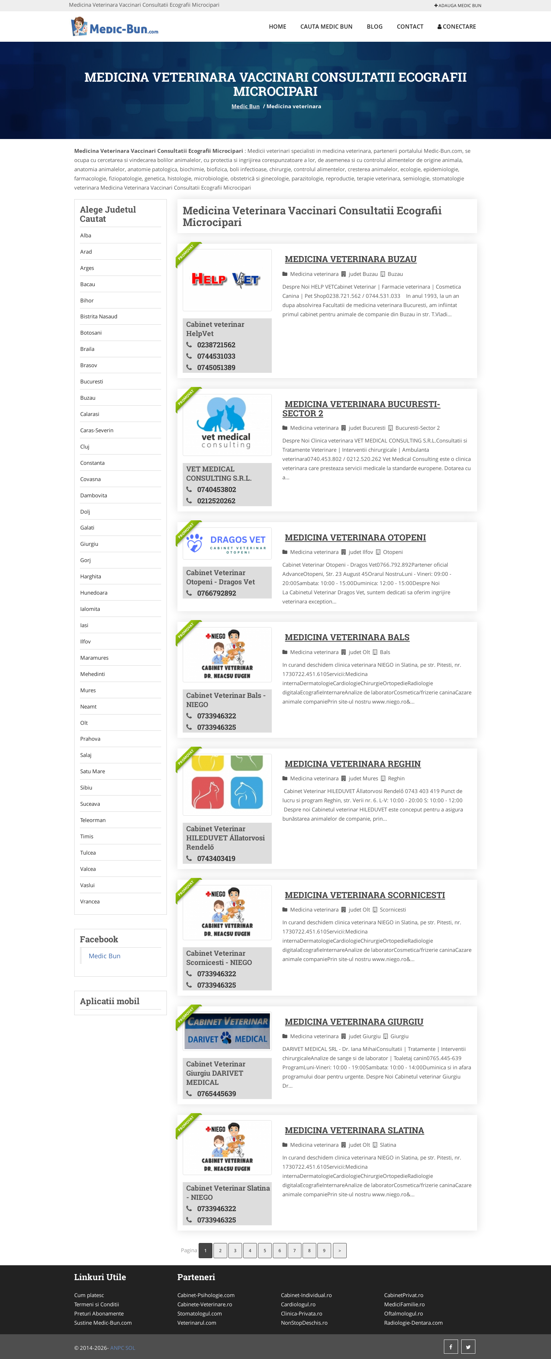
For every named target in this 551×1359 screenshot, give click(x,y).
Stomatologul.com (199, 1313)
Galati (87, 534)
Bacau (87, 285)
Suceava (90, 817)
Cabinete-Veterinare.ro (204, 1304)
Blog (375, 26)
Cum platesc (89, 1295)
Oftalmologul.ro (403, 1313)
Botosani (90, 335)
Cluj (84, 451)
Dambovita (93, 501)
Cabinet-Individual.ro (306, 1295)
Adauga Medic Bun (457, 5)
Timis (86, 850)
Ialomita (90, 617)
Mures (87, 700)
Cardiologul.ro (298, 1304)
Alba (85, 235)
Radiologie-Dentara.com (413, 1322)
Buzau (87, 401)
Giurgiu (89, 551)
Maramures (94, 667)
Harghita (90, 584)
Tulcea (87, 867)
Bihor (86, 301)
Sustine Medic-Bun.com (103, 1322)
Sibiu (86, 800)
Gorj (85, 567)
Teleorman (92, 833)
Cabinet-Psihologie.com (206, 1295)
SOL (130, 1347)
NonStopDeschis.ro (304, 1322)
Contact (410, 26)
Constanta (92, 468)
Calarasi (89, 418)
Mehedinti (92, 684)
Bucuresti (91, 384)
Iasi (84, 634)
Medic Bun (245, 106)
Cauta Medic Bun (326, 26)
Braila (87, 351)
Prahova (90, 750)
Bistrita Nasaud (98, 318)
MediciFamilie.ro (404, 1304)
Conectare (457, 26)
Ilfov (85, 650)
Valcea (87, 883)
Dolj (85, 517)
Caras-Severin (96, 434)
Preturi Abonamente (99, 1313)
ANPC (117, 1347)
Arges (87, 268)
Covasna (90, 484)
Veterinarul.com (196, 1322)
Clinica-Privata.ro (301, 1313)
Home (277, 26)
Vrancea (89, 916)
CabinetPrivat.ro (403, 1295)
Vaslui (87, 900)
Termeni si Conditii (96, 1304)
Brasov (88, 368)
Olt (83, 734)
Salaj (85, 767)
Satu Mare (92, 783)
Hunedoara (93, 601)
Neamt (88, 717)
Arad (86, 251)
